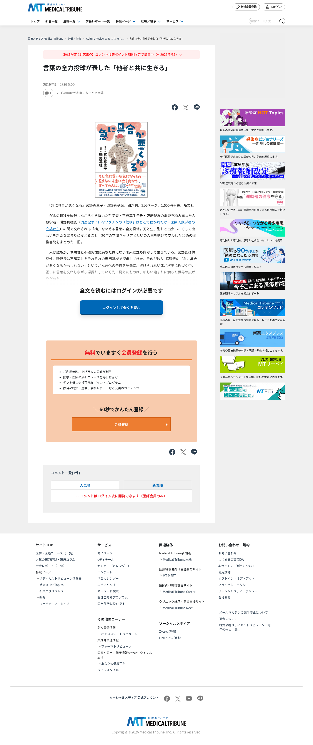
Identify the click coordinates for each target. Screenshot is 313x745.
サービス (172, 21)
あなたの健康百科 (113, 663)
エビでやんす (106, 584)
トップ (35, 21)
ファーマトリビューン (116, 646)
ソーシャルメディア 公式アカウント (134, 697)
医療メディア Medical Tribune (45, 38)
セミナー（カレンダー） (114, 566)
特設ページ (123, 21)
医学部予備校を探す (111, 603)
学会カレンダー (108, 578)
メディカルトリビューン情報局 (60, 578)
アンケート (104, 572)
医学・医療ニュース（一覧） (55, 553)
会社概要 (224, 597)
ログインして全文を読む (121, 307)
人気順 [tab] (85, 485)
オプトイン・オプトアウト (236, 578)
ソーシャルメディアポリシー (238, 591)
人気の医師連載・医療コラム (55, 559)
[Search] (267, 21)
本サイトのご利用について (236, 566)
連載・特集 (74, 38)
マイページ (105, 553)
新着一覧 (51, 21)
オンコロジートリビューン (119, 634)
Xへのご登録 (167, 631)
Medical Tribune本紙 (177, 559)
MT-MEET (169, 575)
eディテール (105, 559)
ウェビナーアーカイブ (54, 603)
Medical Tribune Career (179, 591)
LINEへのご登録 (170, 638)
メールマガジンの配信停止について (243, 612)
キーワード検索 (108, 591)
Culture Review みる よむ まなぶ (105, 38)
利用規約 (224, 572)
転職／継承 (148, 21)
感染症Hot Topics (51, 584)
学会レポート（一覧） (51, 566)
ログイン (273, 7)
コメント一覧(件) (65, 472)
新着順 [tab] (157, 485)
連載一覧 (69, 21)
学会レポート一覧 (98, 21)
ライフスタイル (108, 670)
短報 (42, 597)
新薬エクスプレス (51, 591)
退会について (228, 618)
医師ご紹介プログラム (112, 597)
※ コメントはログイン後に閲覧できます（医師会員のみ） (121, 495)
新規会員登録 (246, 7)
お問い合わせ (227, 553)
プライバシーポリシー (233, 584)
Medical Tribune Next (178, 608)
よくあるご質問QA (231, 559)
